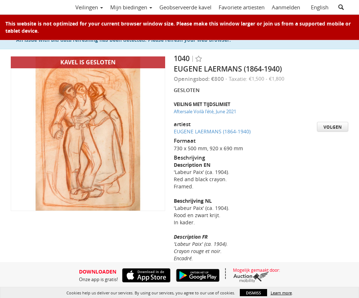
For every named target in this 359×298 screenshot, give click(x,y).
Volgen (332, 127)
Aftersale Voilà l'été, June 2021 (205, 111)
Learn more (281, 292)
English (319, 7)
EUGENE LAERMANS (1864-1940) (212, 131)
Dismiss (253, 292)
